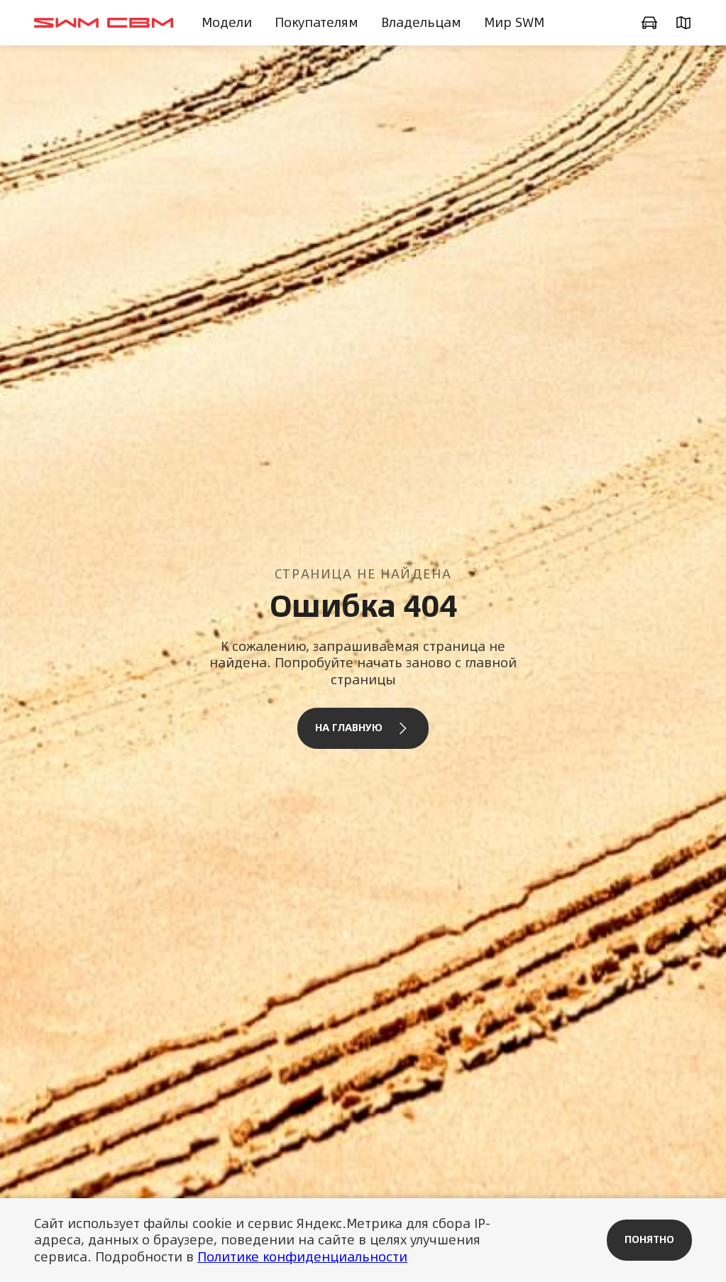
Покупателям (316, 22)
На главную (363, 728)
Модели (227, 22)
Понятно (649, 1239)
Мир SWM (514, 22)
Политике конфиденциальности (302, 1257)
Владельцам (421, 22)
